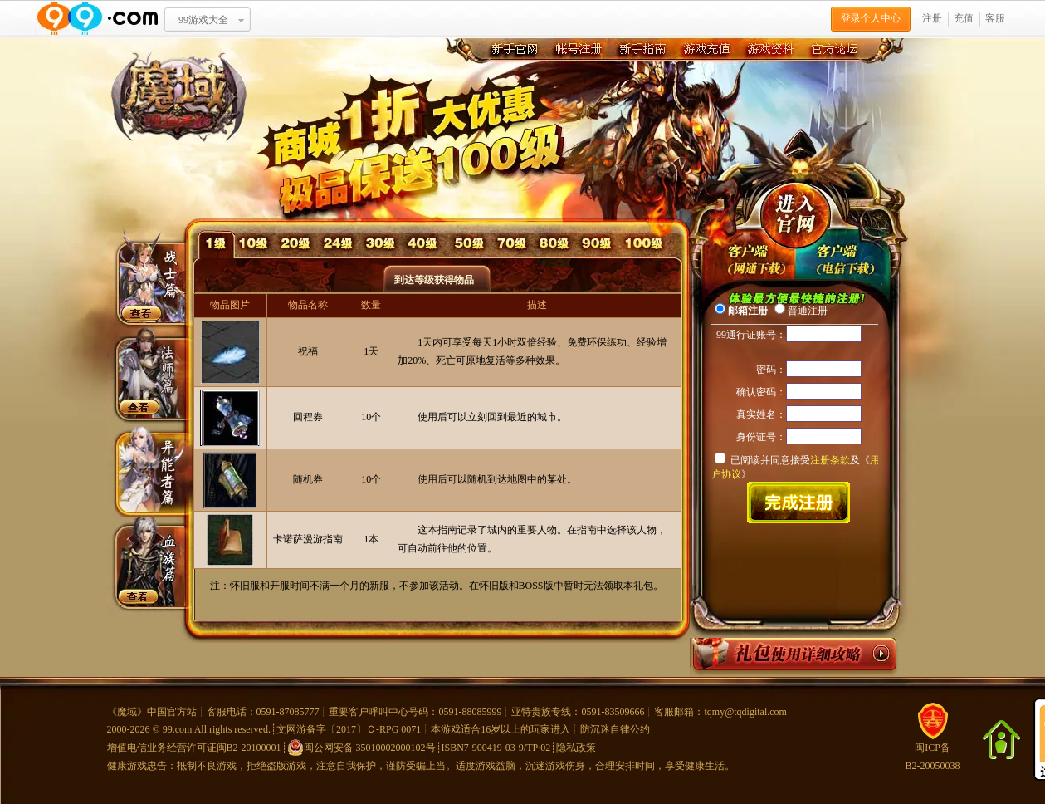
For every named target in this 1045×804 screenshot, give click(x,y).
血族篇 (145, 556)
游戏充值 (705, 50)
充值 (964, 18)
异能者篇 (145, 468)
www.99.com (97, 18)
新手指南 (641, 50)
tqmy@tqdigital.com (746, 712)
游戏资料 (769, 50)
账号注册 (577, 50)
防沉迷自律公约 (615, 729)
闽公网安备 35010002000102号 (361, 747)
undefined (749, 257)
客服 (995, 18)
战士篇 (145, 286)
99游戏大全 (203, 20)
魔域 (127, 712)
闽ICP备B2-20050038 (933, 751)
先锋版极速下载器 (840, 257)
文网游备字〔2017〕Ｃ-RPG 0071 (348, 729)
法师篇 (145, 373)
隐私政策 (576, 747)
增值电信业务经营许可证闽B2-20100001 (194, 747)
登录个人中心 (871, 18)
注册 (932, 18)
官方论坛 (833, 50)
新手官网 (513, 50)
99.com (178, 729)
